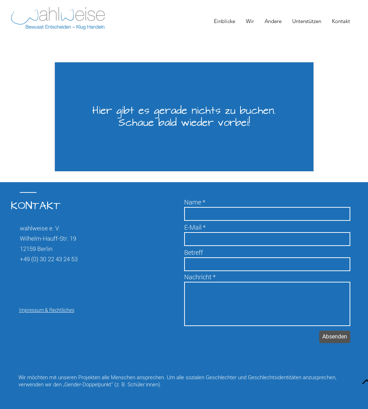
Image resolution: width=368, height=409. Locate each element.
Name (192, 202)
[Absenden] (334, 337)
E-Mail (193, 227)
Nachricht (197, 277)
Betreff (193, 252)
